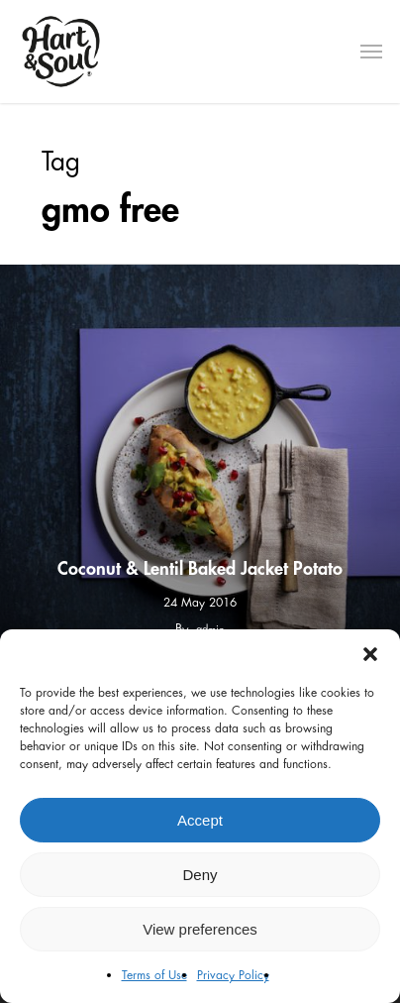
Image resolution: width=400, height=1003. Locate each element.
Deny (199, 874)
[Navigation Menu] (371, 51)
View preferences (200, 929)
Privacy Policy (233, 975)
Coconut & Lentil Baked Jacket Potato (200, 569)
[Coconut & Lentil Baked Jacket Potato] (200, 465)
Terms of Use (154, 975)
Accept (200, 820)
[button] (370, 654)
